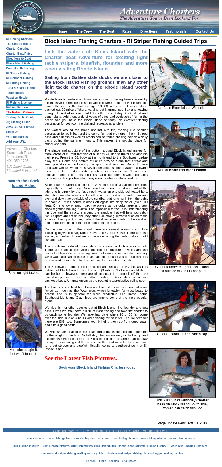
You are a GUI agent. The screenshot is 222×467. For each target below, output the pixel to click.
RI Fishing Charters (19, 39)
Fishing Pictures (17, 107)
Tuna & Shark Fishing (21, 87)
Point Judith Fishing (20, 68)
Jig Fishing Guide (18, 122)
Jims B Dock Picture (20, 127)
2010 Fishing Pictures (26, 446)
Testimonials (15, 92)
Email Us (12, 132)
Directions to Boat (18, 58)
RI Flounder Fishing (19, 78)
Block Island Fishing (20, 63)
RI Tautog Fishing (18, 83)
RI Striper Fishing (18, 73)
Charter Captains (18, 48)
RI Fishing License (19, 102)
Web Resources (17, 136)
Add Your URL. (16, 141)
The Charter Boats (18, 43)
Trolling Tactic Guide (20, 117)
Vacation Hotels (17, 97)
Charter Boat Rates (19, 53)
